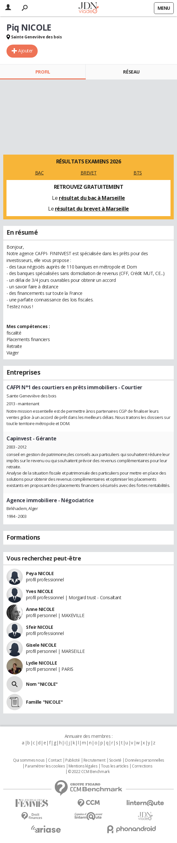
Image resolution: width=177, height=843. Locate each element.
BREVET (88, 173)
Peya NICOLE (40, 573)
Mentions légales (83, 766)
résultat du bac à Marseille (92, 197)
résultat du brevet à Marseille (92, 208)
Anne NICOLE (40, 609)
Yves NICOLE (39, 591)
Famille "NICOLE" (44, 702)
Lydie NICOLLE (41, 663)
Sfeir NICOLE (39, 627)
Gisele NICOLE (41, 645)
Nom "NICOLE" (42, 684)
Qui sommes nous (28, 760)
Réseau (131, 72)
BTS (137, 173)
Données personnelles (144, 760)
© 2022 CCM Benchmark (89, 771)
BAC (39, 173)
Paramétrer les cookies (45, 766)
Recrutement (94, 760)
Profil (42, 72)
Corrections (142, 766)
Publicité (72, 760)
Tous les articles (114, 766)
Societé (115, 760)
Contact (54, 760)
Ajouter (25, 51)
